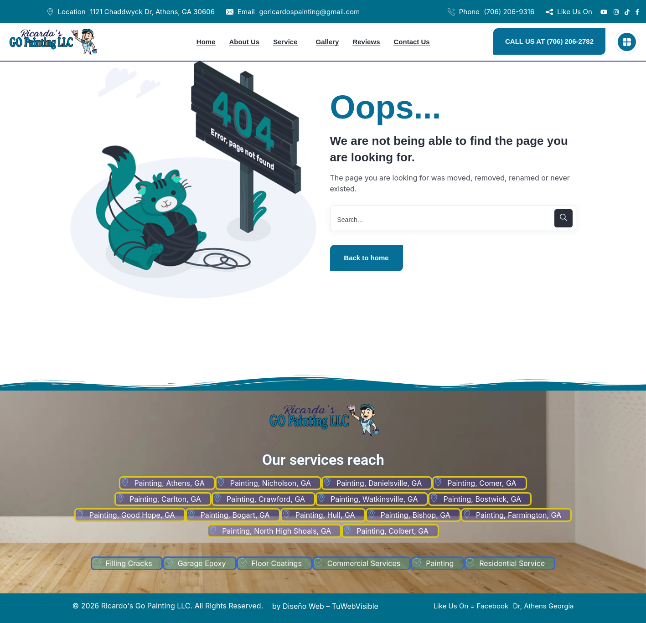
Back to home (366, 258)
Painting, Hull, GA (325, 515)
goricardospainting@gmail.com (309, 11)
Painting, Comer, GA (481, 483)
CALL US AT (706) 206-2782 (549, 41)
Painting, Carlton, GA (165, 499)
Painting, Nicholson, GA (270, 483)
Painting (440, 563)
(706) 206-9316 (509, 11)
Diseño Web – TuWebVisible (330, 606)
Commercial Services (363, 563)
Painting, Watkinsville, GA (374, 499)
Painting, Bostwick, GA (482, 499)
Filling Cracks (129, 563)
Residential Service (512, 563)
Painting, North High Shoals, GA (276, 530)
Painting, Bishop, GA (415, 515)
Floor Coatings (277, 563)
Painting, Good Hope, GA (132, 515)
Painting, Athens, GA (169, 483)
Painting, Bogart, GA (235, 515)
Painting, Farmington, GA (518, 515)
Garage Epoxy (202, 563)
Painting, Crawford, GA (266, 499)
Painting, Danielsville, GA (379, 483)
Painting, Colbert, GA (393, 530)
